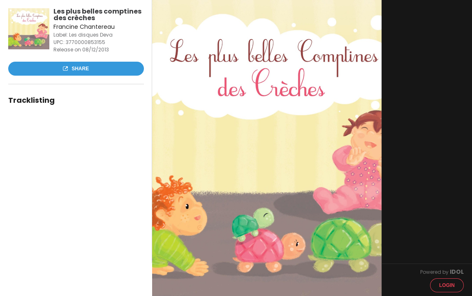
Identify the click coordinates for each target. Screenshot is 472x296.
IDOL (457, 272)
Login (447, 285)
